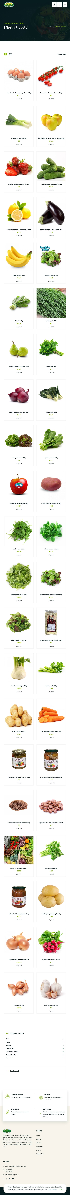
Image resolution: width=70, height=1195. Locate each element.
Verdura (35, 1045)
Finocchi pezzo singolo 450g (19, 686)
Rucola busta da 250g (18, 549)
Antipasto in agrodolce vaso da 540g (51, 777)
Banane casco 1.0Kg (19, 275)
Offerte (38, 1143)
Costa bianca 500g (51, 412)
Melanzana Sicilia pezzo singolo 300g (51, 230)
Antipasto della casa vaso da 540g (19, 914)
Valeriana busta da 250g (51, 549)
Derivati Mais (35, 1048)
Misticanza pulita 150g (51, 275)
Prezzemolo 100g (51, 367)
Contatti (38, 1150)
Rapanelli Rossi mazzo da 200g (51, 960)
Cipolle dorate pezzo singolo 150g (19, 960)
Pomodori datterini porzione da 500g (51, 93)
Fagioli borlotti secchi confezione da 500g (51, 823)
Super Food (35, 1058)
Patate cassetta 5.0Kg (18, 731)
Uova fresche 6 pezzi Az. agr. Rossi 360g (19, 93)
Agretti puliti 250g (51, 321)
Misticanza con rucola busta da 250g (51, 595)
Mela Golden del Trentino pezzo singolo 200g (51, 138)
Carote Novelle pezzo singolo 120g (51, 731)
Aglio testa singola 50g (51, 1005)
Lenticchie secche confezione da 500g (19, 823)
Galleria (38, 1139)
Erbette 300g (19, 321)
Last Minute (39, 1146)
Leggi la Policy (52, 1189)
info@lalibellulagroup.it (11, 1174)
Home (50, 27)
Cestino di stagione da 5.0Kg (18, 868)
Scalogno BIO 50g (19, 1005)
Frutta (35, 1042)
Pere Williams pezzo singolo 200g (19, 367)
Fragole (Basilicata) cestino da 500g (18, 184)
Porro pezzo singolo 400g (18, 138)
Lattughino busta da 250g (18, 595)
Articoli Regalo (35, 1055)
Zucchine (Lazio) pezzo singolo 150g (51, 184)
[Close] (61, 1189)
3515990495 (8, 1169)
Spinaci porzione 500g (51, 458)
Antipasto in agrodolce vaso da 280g (19, 777)
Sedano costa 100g (51, 686)
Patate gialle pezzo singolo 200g (51, 914)
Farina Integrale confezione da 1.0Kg (51, 640)
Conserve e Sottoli (35, 1051)
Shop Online (39, 1154)
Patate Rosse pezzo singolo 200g (51, 503)
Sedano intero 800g (51, 868)
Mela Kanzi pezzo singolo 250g (19, 503)
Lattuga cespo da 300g (19, 458)
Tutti (35, 1039)
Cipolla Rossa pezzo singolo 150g (19, 412)
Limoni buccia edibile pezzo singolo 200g (19, 230)
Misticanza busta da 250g (18, 640)
